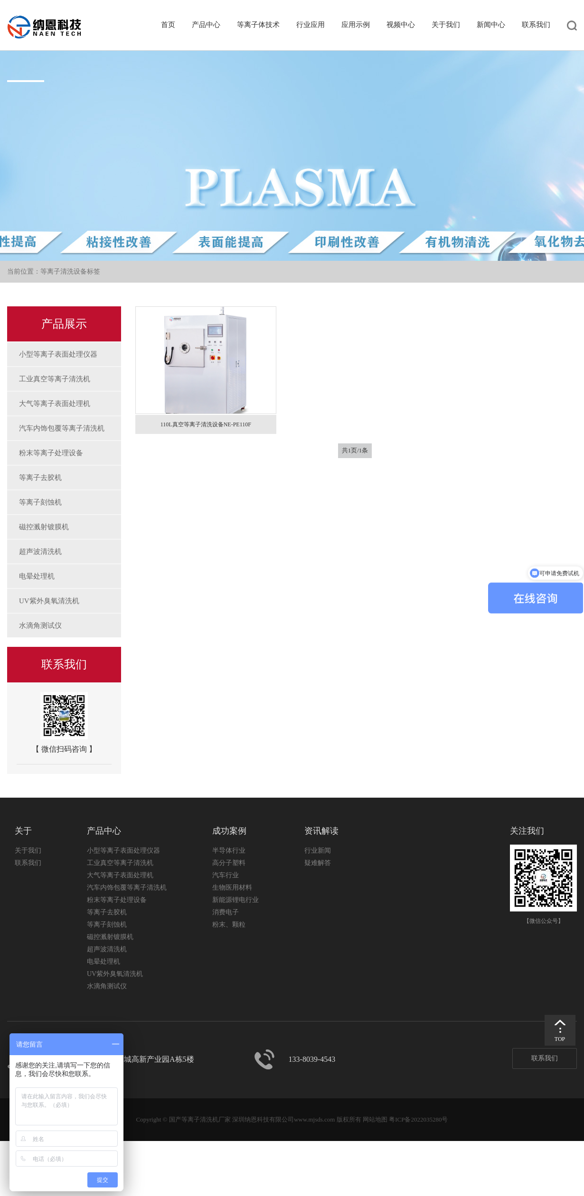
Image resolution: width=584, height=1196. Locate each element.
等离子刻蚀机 (40, 502)
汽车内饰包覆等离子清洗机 (61, 428)
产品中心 (206, 24)
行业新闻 (317, 850)
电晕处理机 (37, 576)
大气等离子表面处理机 (54, 403)
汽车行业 (225, 875)
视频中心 (400, 24)
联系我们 (536, 24)
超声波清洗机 (40, 551)
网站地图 (375, 1119)
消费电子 (225, 912)
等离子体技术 (258, 24)
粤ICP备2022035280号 (418, 1119)
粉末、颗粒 (228, 924)
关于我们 (446, 24)
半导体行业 (228, 850)
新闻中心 (491, 24)
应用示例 (355, 24)
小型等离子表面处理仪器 (58, 354)
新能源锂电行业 (235, 899)
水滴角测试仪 (40, 625)
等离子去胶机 (40, 477)
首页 (168, 24)
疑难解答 (317, 862)
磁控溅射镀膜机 (44, 527)
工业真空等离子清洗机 (54, 379)
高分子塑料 (228, 862)
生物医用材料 (232, 887)
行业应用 (310, 24)
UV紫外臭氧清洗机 (49, 601)
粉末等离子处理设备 (51, 453)
